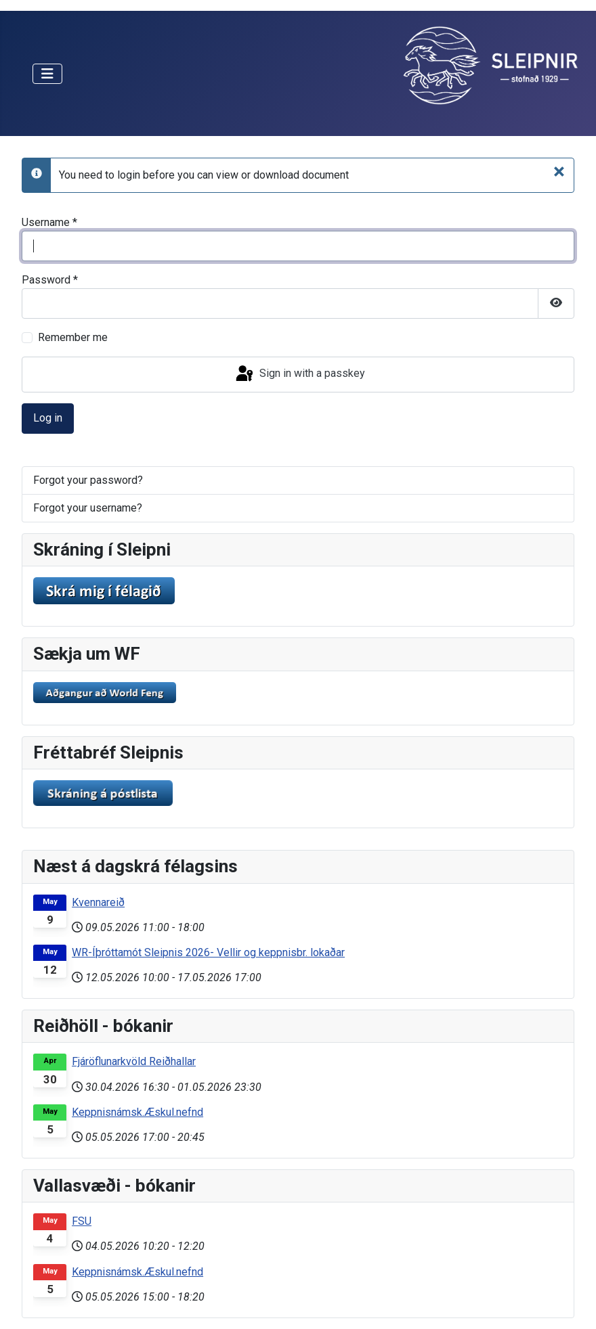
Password (50, 279)
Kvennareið (98, 902)
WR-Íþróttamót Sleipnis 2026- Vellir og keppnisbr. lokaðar (208, 952)
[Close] (559, 171)
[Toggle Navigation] (47, 74)
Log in (47, 417)
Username (49, 222)
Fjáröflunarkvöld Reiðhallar (134, 1061)
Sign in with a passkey (299, 374)
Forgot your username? (87, 507)
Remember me (73, 337)
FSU (81, 1221)
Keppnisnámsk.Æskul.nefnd (137, 1112)
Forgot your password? (88, 480)
